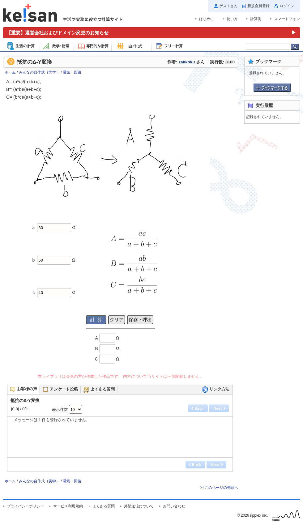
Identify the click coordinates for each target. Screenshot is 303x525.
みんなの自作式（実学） (39, 72)
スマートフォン (287, 19)
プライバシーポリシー (25, 506)
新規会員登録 (258, 6)
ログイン (287, 6)
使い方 (232, 19)
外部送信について (139, 506)
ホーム (10, 72)
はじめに (206, 19)
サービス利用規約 (68, 506)
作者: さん (186, 62)
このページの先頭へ (221, 487)
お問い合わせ (174, 506)
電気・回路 (72, 72)
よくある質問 (103, 506)
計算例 (255, 19)
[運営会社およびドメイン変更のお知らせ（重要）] (151, 32)
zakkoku (186, 62)
